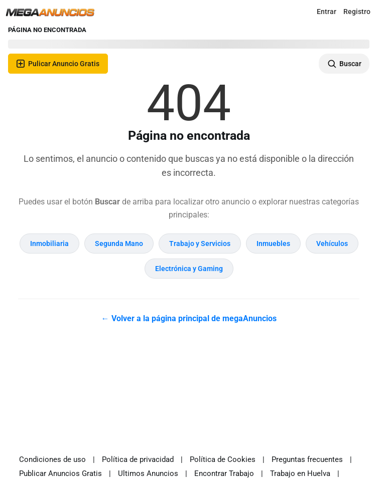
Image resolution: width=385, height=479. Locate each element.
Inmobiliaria (49, 244)
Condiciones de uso (52, 459)
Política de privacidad (138, 459)
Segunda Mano (119, 244)
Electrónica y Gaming (189, 269)
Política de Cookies (222, 459)
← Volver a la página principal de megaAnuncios (189, 318)
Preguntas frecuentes (307, 459)
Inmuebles (273, 244)
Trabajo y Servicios (199, 244)
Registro (356, 12)
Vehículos (332, 244)
